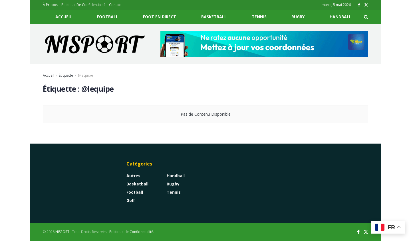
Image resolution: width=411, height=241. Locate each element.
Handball (340, 16)
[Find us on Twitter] (366, 232)
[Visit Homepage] (95, 44)
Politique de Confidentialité (131, 231)
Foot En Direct (159, 16)
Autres (133, 175)
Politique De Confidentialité (83, 4)
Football (107, 16)
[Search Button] (366, 17)
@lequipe (85, 75)
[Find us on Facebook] (358, 232)
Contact (115, 4)
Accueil (63, 16)
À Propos (50, 4)
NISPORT (62, 231)
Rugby (298, 16)
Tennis (259, 16)
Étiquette (66, 75)
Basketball (214, 16)
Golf (130, 200)
